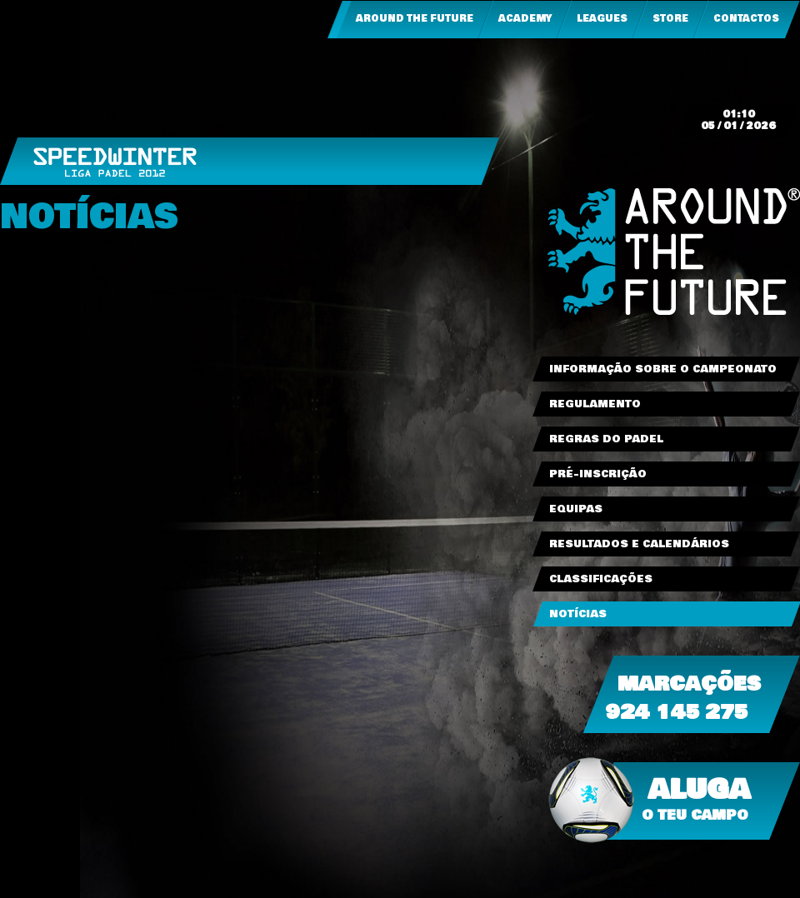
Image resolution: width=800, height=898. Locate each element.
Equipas (575, 508)
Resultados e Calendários (639, 543)
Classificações (600, 578)
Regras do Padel (606, 439)
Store (670, 19)
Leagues (602, 19)
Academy (525, 19)
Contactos (746, 19)
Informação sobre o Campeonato (663, 369)
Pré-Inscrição (598, 473)
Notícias (578, 613)
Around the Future (414, 19)
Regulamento (595, 404)
